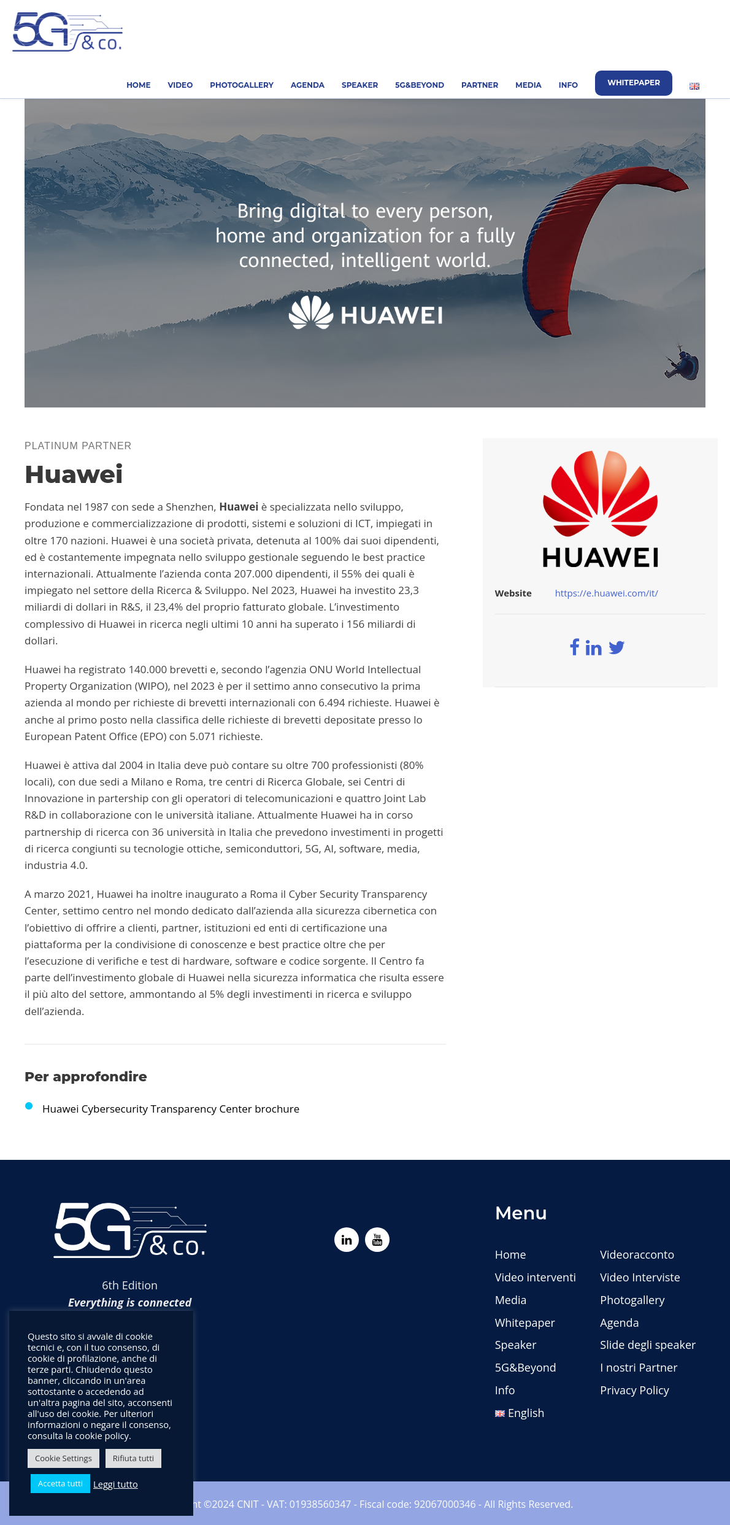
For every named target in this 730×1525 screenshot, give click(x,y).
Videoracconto (637, 1254)
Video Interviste (640, 1277)
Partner (479, 85)
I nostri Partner (638, 1367)
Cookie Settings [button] (63, 1458)
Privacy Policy (634, 1390)
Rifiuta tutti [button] (133, 1458)
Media (528, 85)
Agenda (308, 85)
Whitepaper (633, 82)
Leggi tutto (115, 1483)
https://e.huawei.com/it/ (606, 593)
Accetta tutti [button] (60, 1483)
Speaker (360, 85)
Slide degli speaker (648, 1344)
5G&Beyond (419, 85)
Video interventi (535, 1277)
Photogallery (242, 85)
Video (180, 85)
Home (138, 85)
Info (568, 85)
